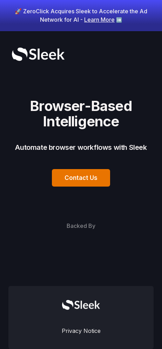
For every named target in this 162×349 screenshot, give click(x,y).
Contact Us (81, 177)
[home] (36, 54)
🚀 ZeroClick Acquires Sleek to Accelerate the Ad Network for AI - (81, 15)
